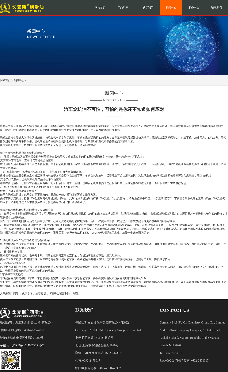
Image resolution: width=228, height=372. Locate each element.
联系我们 (216, 7)
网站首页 (100, 7)
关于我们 (148, 7)
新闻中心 (171, 7)
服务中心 (193, 7)
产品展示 (123, 7)
